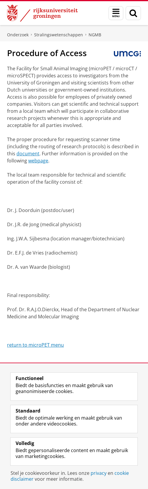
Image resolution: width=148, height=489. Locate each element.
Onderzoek (18, 35)
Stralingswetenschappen (58, 35)
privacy (99, 473)
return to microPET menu (35, 345)
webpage (38, 160)
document (27, 153)
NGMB (95, 35)
